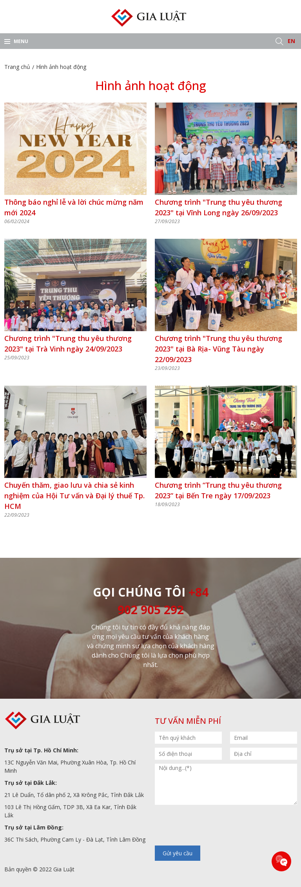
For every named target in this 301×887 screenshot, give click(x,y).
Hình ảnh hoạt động (61, 66)
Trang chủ (17, 66)
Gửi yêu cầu (177, 853)
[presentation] (214, 826)
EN (291, 41)
